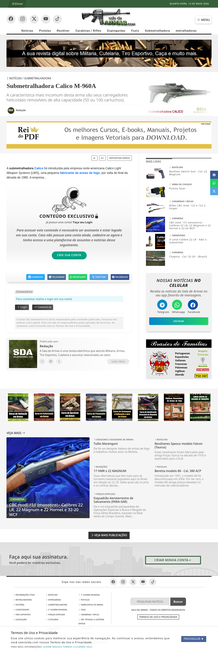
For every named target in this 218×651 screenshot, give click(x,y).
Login (22, 307)
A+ (102, 158)
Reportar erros (119, 158)
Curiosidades (21, 609)
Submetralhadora (157, 30)
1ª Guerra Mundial (89, 594)
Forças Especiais (55, 614)
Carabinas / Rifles (88, 30)
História (18, 604)
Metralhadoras (22, 599)
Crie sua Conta (69, 255)
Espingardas (116, 30)
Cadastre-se (42, 307)
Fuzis (135, 30)
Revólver (63, 30)
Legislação (20, 619)
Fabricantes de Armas (90, 604)
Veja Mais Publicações (109, 535)
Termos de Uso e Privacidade (158, 617)
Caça (82, 609)
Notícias (27, 30)
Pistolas (45, 30)
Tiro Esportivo (22, 614)
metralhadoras (186, 30)
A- (94, 158)
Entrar (17, 4)
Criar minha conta (173, 560)
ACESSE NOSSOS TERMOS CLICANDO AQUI (67, 646)
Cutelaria (52, 619)
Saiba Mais (118, 361)
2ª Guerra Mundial (56, 609)
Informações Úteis (24, 594)
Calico (38, 168)
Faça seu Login (82, 222)
